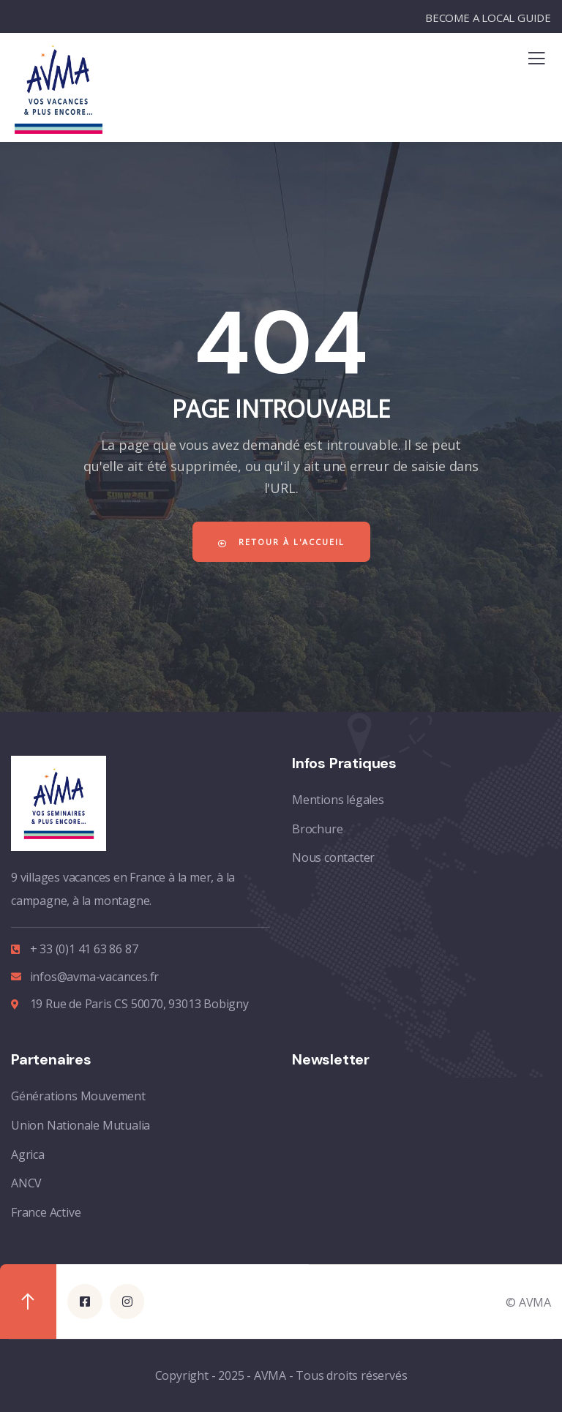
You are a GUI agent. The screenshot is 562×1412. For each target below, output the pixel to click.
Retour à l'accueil (281, 541)
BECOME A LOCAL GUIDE (488, 17)
